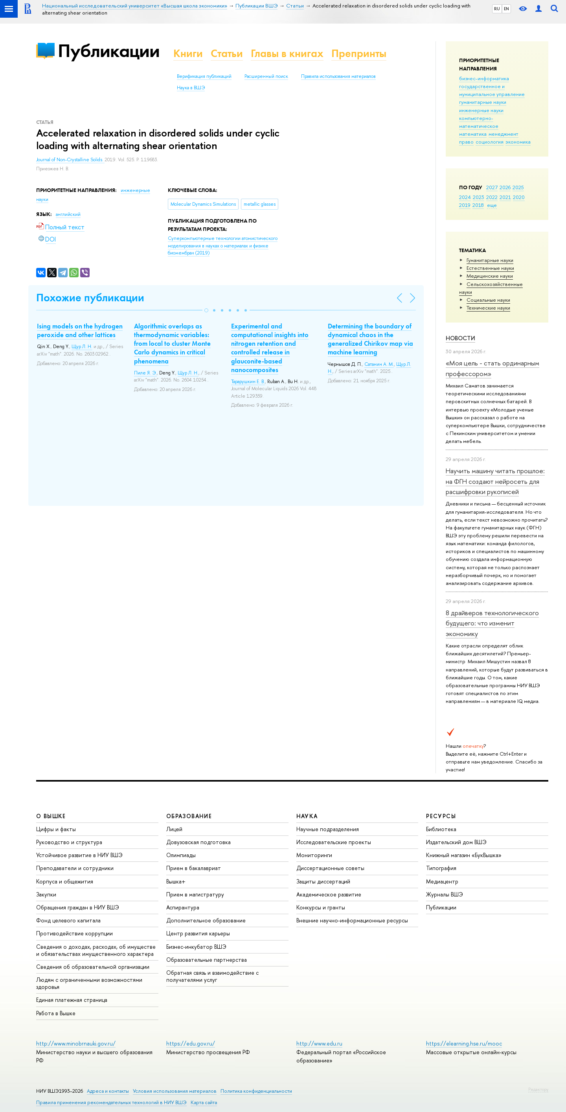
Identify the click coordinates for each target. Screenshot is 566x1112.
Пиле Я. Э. (145, 373)
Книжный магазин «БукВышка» (464, 855)
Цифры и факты (56, 829)
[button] (206, 310)
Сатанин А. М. (379, 364)
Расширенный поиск (266, 76)
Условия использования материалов (175, 1091)
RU (497, 8)
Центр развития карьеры (198, 933)
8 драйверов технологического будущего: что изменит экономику (492, 623)
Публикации (109, 51)
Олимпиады (181, 855)
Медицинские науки (490, 275)
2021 (505, 197)
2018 (478, 204)
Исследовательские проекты (333, 842)
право (466, 141)
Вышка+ (176, 881)
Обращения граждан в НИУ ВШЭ (77, 907)
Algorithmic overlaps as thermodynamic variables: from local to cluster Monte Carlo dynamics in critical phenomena (172, 343)
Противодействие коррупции (74, 933)
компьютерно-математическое (478, 121)
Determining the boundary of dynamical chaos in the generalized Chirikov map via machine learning (370, 339)
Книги (188, 53)
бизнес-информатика (484, 78)
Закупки (46, 894)
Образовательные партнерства (206, 959)
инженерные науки (481, 110)
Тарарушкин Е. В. (248, 381)
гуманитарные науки (482, 101)
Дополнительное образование (206, 920)
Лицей (174, 829)
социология (490, 141)
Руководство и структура (69, 842)
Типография (441, 868)
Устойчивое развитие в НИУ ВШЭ (79, 855)
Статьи (227, 53)
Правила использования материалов (338, 76)
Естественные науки (490, 267)
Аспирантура (182, 907)
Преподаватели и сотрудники (75, 868)
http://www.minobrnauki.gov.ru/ (76, 1043)
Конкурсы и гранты (320, 907)
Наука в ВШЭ (191, 88)
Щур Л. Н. (82, 346)
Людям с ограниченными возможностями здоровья (89, 983)
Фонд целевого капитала (68, 920)
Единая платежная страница (71, 999)
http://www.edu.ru (319, 1043)
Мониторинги (314, 855)
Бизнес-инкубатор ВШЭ (196, 946)
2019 (464, 204)
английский (68, 214)
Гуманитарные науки (490, 260)
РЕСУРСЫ (441, 816)
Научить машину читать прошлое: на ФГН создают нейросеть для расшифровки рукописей (495, 481)
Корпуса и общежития (64, 881)
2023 (478, 197)
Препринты (358, 53)
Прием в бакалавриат (193, 868)
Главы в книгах (287, 53)
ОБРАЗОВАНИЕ (189, 816)
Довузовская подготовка (198, 842)
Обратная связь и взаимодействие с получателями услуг (212, 976)
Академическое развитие (328, 894)
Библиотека (441, 829)
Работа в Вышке (55, 1013)
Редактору (538, 1089)
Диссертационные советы (330, 868)
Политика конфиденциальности (256, 1091)
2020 (519, 197)
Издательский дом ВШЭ (456, 842)
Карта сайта (204, 1102)
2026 (505, 187)
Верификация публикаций (204, 76)
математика (473, 133)
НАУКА (307, 816)
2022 (492, 197)
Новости (460, 338)
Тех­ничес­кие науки (488, 307)
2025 (518, 187)
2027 (492, 187)
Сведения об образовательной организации (92, 966)
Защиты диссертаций (323, 881)
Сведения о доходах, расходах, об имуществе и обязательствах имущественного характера (96, 950)
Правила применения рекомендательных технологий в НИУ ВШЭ (111, 1102)
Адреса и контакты (108, 1091)
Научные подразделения (327, 829)
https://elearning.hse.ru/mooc (464, 1043)
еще (492, 204)
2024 (465, 197)
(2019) (222, 245)
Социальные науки (488, 299)
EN (506, 8)
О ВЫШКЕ (51, 816)
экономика (518, 141)
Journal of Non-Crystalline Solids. (70, 160)
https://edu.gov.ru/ (190, 1043)
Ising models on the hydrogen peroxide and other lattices (80, 330)
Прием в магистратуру (195, 894)
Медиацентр (442, 881)
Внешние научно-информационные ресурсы (352, 920)
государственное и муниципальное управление (492, 90)
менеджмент (503, 133)
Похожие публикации (90, 297)
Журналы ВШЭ (444, 894)
